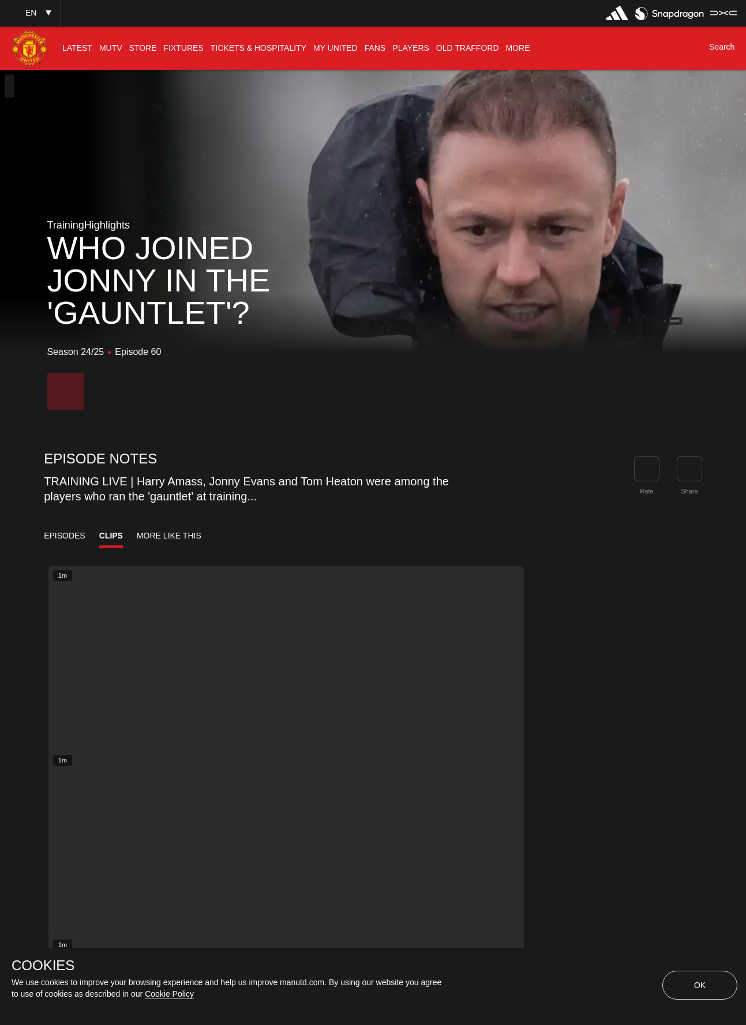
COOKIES (43, 965)
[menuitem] (77, 48)
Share (689, 491)
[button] (30, 13)
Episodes (64, 535)
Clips (111, 535)
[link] (689, 468)
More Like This (169, 535)
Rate (646, 491)
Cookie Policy (169, 993)
